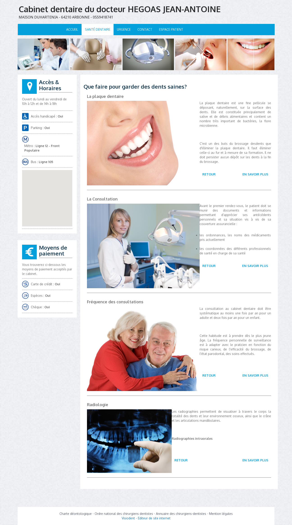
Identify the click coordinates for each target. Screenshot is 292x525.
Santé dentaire (97, 29)
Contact (144, 29)
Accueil (72, 29)
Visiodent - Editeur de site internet (146, 518)
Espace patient (171, 29)
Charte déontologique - (77, 514)
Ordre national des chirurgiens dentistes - (125, 514)
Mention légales (221, 514)
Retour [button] (209, 174)
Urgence (124, 29)
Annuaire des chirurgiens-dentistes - (182, 514)
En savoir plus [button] (255, 174)
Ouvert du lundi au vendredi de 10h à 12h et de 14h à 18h (44, 101)
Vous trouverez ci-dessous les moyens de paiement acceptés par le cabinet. (47, 269)
